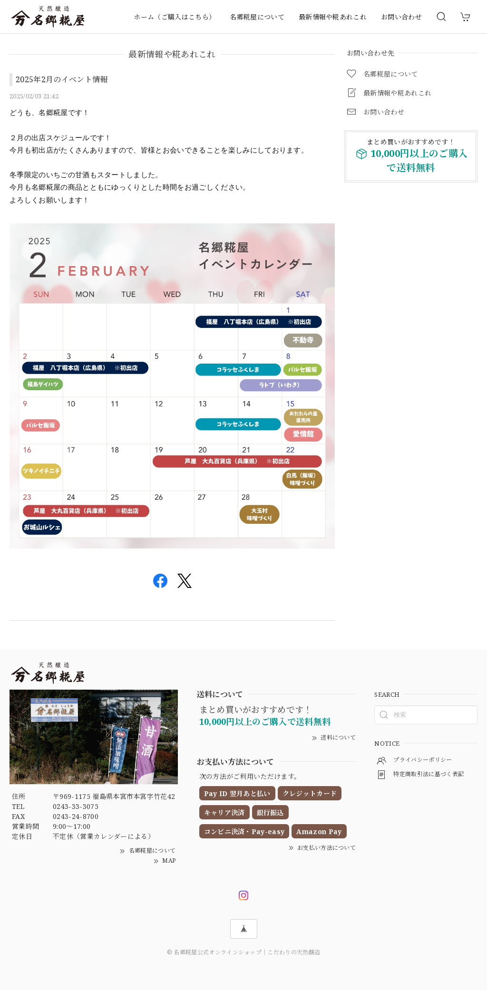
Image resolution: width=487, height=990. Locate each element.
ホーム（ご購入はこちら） (174, 16)
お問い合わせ (401, 16)
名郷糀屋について (257, 16)
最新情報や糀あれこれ (333, 16)
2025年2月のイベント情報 (61, 79)
